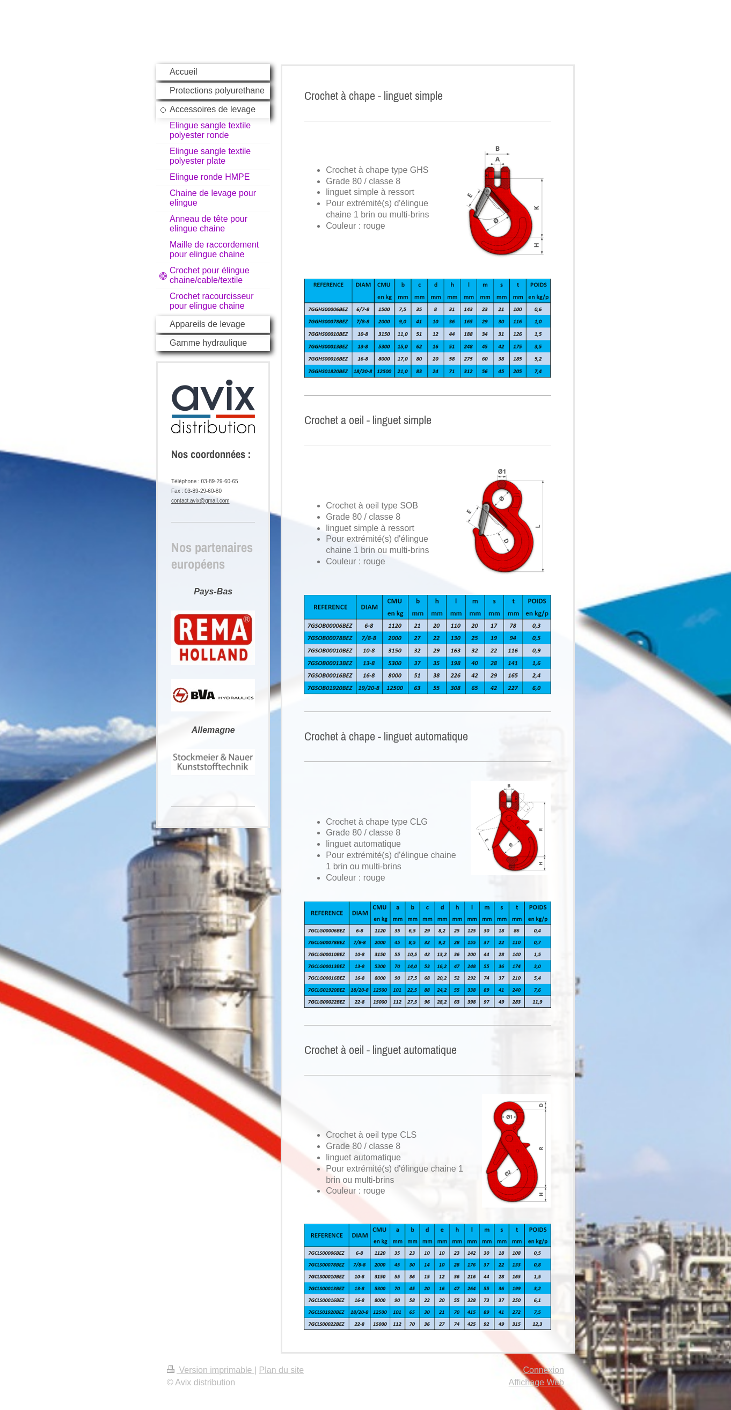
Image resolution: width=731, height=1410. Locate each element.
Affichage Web (536, 1382)
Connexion (544, 1370)
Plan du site (281, 1370)
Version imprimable (210, 1370)
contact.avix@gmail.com (200, 501)
